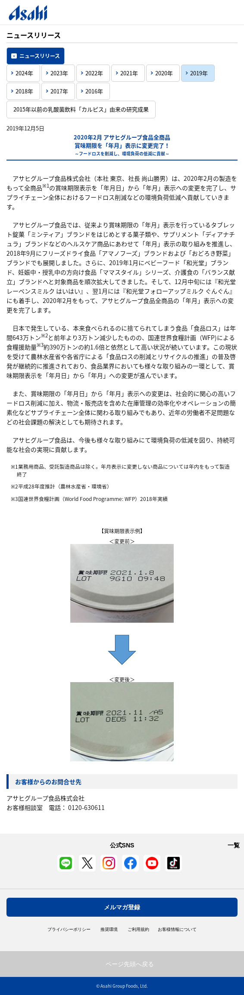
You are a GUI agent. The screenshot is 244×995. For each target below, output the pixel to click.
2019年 (199, 73)
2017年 (59, 91)
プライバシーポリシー (69, 929)
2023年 (59, 73)
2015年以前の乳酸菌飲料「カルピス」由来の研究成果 (81, 109)
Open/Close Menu (212, 12)
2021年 (129, 73)
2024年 (24, 73)
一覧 (234, 845)
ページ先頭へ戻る (130, 964)
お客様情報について (177, 929)
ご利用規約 (138, 929)
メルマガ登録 (122, 907)
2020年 (164, 73)
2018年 (24, 91)
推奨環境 (109, 929)
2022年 (94, 73)
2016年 (94, 91)
